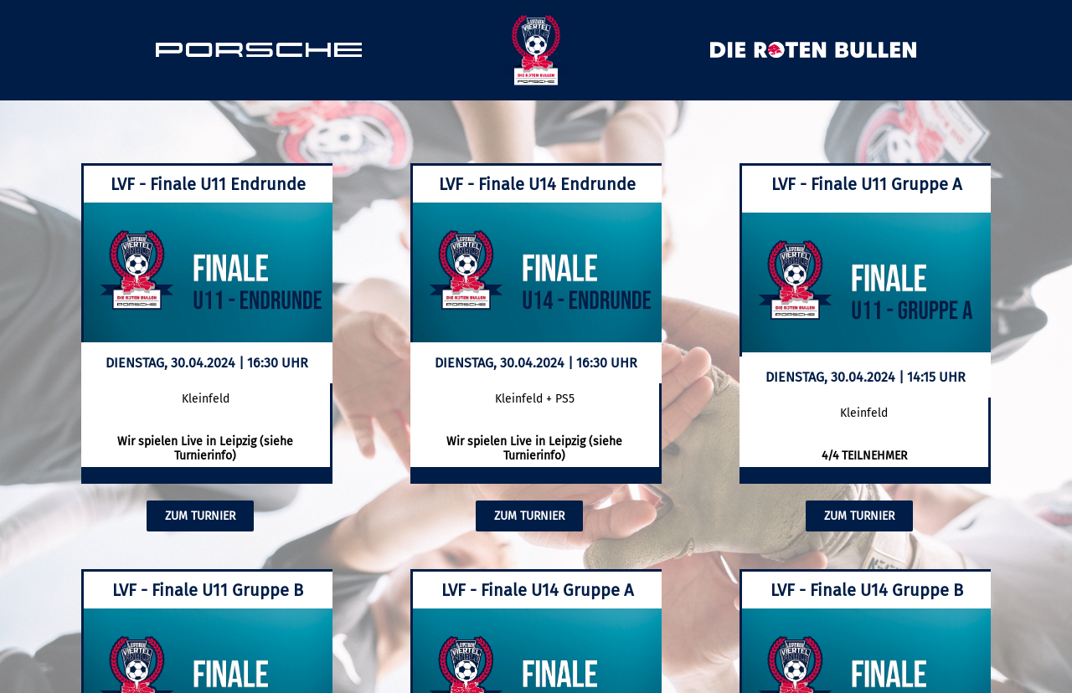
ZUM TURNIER (200, 516)
